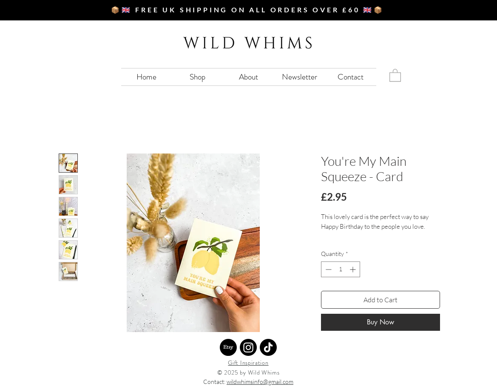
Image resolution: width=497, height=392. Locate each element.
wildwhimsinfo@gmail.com (260, 381)
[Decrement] (327, 269)
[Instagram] (248, 347)
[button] (395, 75)
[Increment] (353, 269)
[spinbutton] (340, 269)
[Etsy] (228, 347)
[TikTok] (268, 347)
